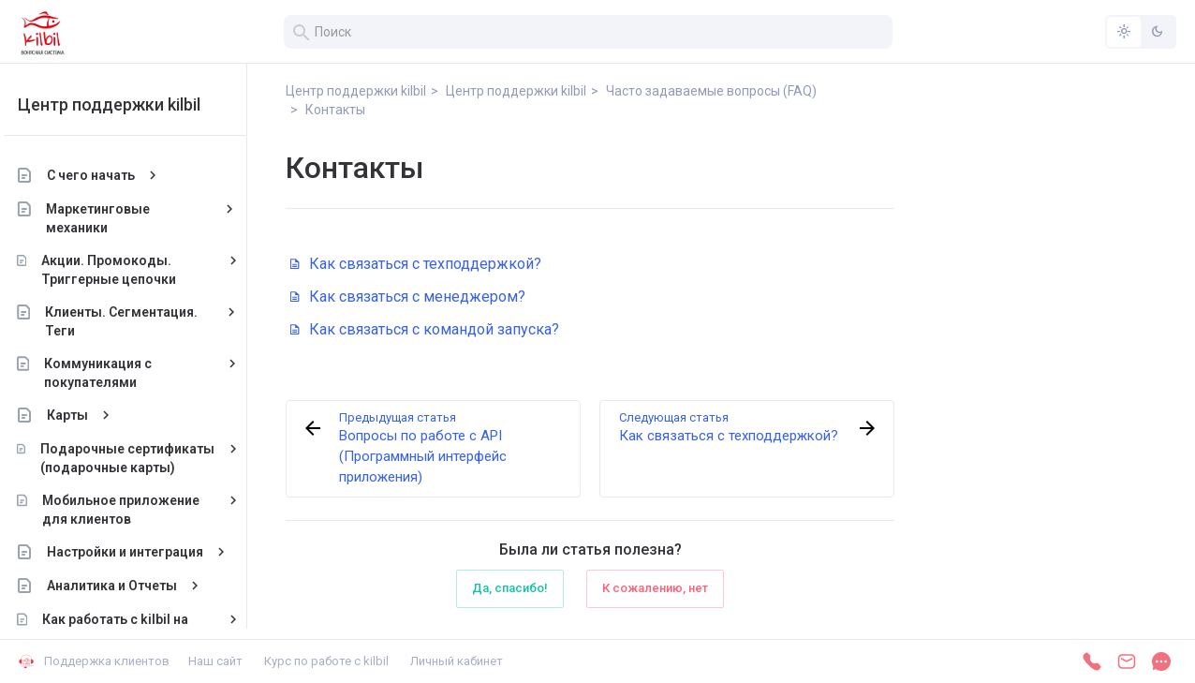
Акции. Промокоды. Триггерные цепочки (123, 270)
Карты (82, 415)
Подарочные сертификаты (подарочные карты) (142, 458)
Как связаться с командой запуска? (424, 329)
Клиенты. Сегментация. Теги (137, 321)
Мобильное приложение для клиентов (135, 510)
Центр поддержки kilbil (124, 104)
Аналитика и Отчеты (127, 585)
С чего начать (106, 175)
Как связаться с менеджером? (407, 296)
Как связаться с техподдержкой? (415, 264)
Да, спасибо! (510, 588)
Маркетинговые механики (114, 218)
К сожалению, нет (655, 588)
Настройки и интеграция (140, 551)
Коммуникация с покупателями (113, 373)
